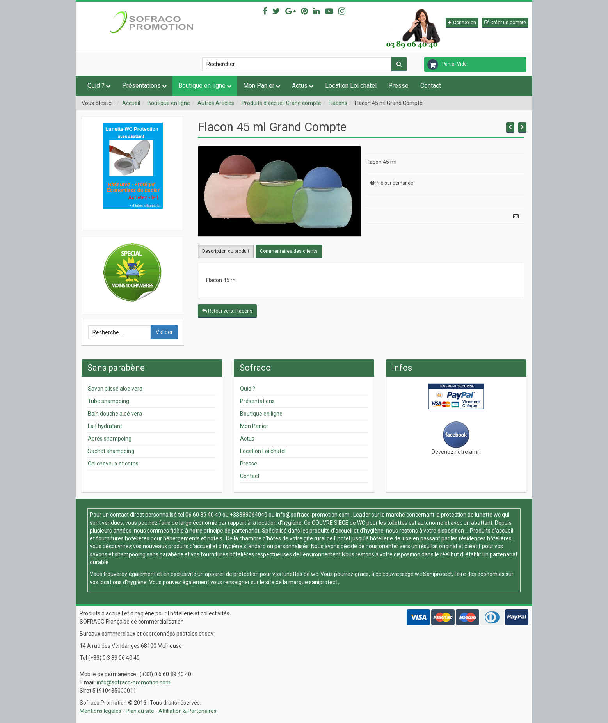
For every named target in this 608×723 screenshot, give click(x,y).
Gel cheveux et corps (113, 463)
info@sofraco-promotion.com (313, 515)
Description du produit (225, 251)
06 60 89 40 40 (203, 515)
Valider (164, 332)
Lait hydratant (105, 426)
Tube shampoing (108, 401)
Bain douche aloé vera (115, 413)
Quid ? (96, 85)
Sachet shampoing (111, 451)
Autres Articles (215, 103)
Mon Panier (258, 85)
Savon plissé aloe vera (115, 388)
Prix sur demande (394, 183)
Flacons (338, 103)
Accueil (131, 103)
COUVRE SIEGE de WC (339, 523)
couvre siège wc (402, 574)
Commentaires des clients (289, 251)
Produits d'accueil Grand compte (281, 103)
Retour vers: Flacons (227, 311)
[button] (462, 23)
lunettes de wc (300, 574)
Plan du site (140, 711)
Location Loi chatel (351, 85)
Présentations (141, 85)
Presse (398, 85)
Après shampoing (110, 438)
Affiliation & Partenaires (187, 711)
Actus (300, 85)
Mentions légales (100, 711)
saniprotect (323, 582)
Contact (430, 85)
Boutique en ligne (202, 85)
